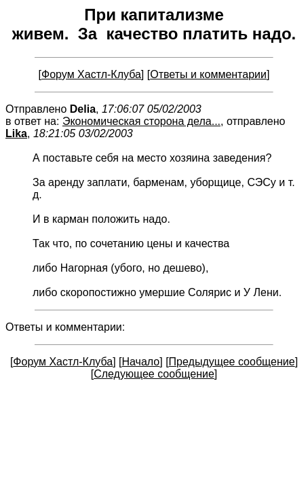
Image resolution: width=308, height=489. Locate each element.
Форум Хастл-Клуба (91, 74)
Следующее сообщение (154, 374)
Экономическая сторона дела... (141, 121)
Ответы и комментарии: (65, 327)
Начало (141, 361)
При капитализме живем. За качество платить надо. (154, 24)
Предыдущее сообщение (232, 361)
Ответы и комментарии (208, 74)
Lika (16, 133)
